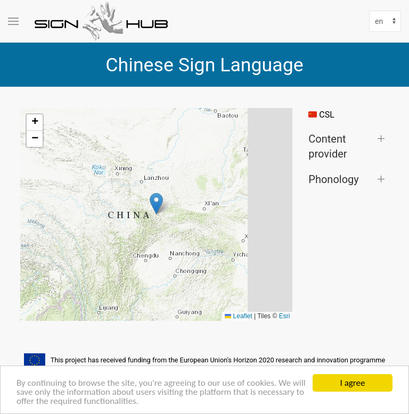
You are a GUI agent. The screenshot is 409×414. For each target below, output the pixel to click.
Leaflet (238, 316)
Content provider (327, 146)
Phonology (333, 179)
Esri (284, 316)
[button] (156, 203)
